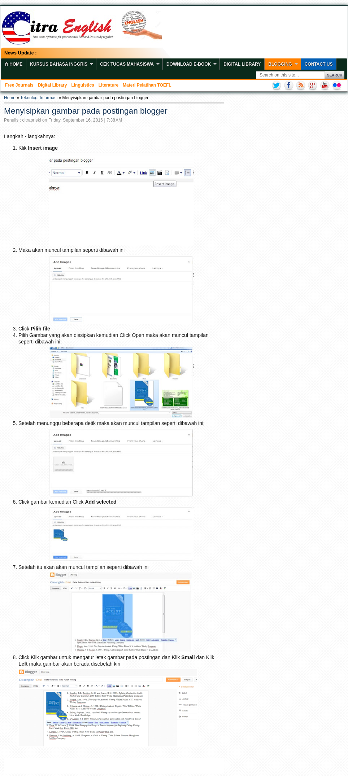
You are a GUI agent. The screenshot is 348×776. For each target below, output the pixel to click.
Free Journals (19, 85)
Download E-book (188, 64)
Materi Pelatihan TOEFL (147, 85)
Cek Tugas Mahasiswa (127, 64)
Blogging (280, 64)
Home (10, 97)
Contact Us (319, 64)
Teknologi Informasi (38, 97)
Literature (108, 85)
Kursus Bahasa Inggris (58, 64)
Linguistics (82, 85)
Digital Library (242, 64)
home (13, 64)
